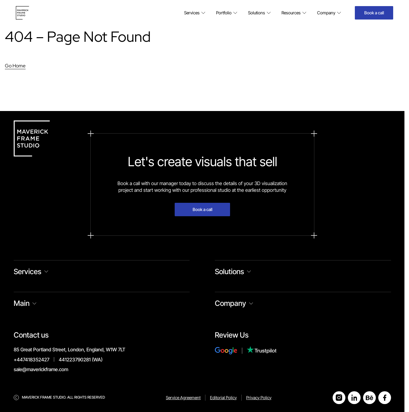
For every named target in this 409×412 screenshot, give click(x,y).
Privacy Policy (258, 397)
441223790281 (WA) (81, 359)
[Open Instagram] (339, 397)
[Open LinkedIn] (354, 397)
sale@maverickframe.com (41, 369)
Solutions (229, 271)
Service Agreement (183, 397)
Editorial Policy (223, 397)
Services (27, 271)
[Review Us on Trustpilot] (262, 350)
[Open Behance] (369, 397)
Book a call (374, 12)
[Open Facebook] (384, 397)
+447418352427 (31, 359)
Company (230, 303)
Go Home (15, 66)
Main (22, 303)
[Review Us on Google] (231, 350)
